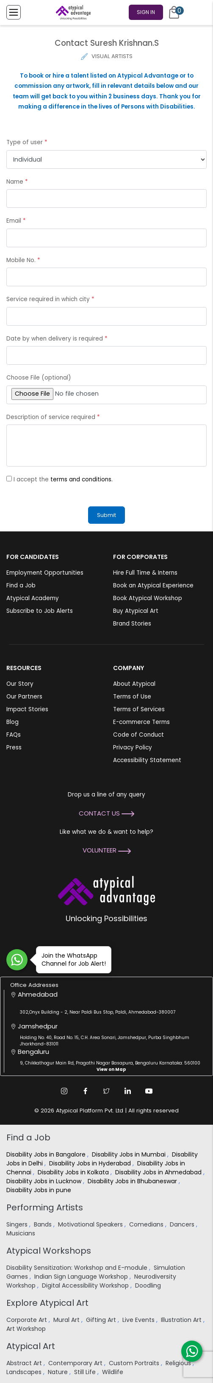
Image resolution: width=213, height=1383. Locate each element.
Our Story (19, 684)
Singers (17, 1224)
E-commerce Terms (141, 722)
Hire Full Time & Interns (145, 573)
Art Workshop (26, 1328)
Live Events (139, 1320)
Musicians (21, 1233)
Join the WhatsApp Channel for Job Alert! (71, 959)
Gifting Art (102, 1320)
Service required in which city (50, 299)
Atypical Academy (32, 598)
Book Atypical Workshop (147, 598)
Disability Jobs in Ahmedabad (159, 1172)
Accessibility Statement (147, 760)
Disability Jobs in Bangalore (46, 1154)
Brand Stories (132, 624)
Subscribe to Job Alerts (39, 611)
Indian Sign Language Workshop (82, 1276)
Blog (12, 722)
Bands (43, 1224)
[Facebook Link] (85, 1090)
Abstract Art (25, 1363)
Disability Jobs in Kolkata (74, 1172)
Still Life (85, 1372)
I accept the (63, 479)
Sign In (146, 12)
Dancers (183, 1224)
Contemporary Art (76, 1363)
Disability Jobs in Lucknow (44, 1181)
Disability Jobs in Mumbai (129, 1154)
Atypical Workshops (48, 1251)
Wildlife (113, 1372)
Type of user (26, 142)
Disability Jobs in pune (39, 1190)
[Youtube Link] (149, 1090)
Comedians (147, 1224)
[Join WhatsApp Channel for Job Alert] (17, 959)
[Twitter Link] (106, 1090)
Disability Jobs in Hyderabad (91, 1163)
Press (14, 747)
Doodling (149, 1285)
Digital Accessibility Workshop (86, 1285)
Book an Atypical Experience (153, 585)
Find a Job (21, 585)
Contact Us (106, 813)
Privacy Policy (132, 747)
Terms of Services (139, 709)
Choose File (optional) (38, 378)
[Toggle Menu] (13, 12)
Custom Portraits (135, 1363)
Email (16, 221)
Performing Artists (44, 1207)
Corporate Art (27, 1320)
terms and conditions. (81, 479)
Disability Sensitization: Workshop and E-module (77, 1267)
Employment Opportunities (44, 573)
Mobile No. (23, 260)
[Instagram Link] (64, 1090)
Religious (179, 1363)
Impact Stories (27, 709)
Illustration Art (182, 1320)
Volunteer (107, 850)
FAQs (13, 735)
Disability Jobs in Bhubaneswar (133, 1181)
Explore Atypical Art (47, 1303)
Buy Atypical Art (135, 611)
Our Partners (24, 697)
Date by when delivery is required (57, 339)
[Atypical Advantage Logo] (106, 890)
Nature (58, 1372)
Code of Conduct (138, 735)
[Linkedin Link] (127, 1090)
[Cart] (174, 12)
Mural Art (67, 1320)
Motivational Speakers (91, 1224)
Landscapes (24, 1372)
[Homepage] (72, 12)
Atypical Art (30, 1346)
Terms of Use (132, 697)
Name (17, 182)
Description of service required (53, 417)
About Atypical (134, 684)
